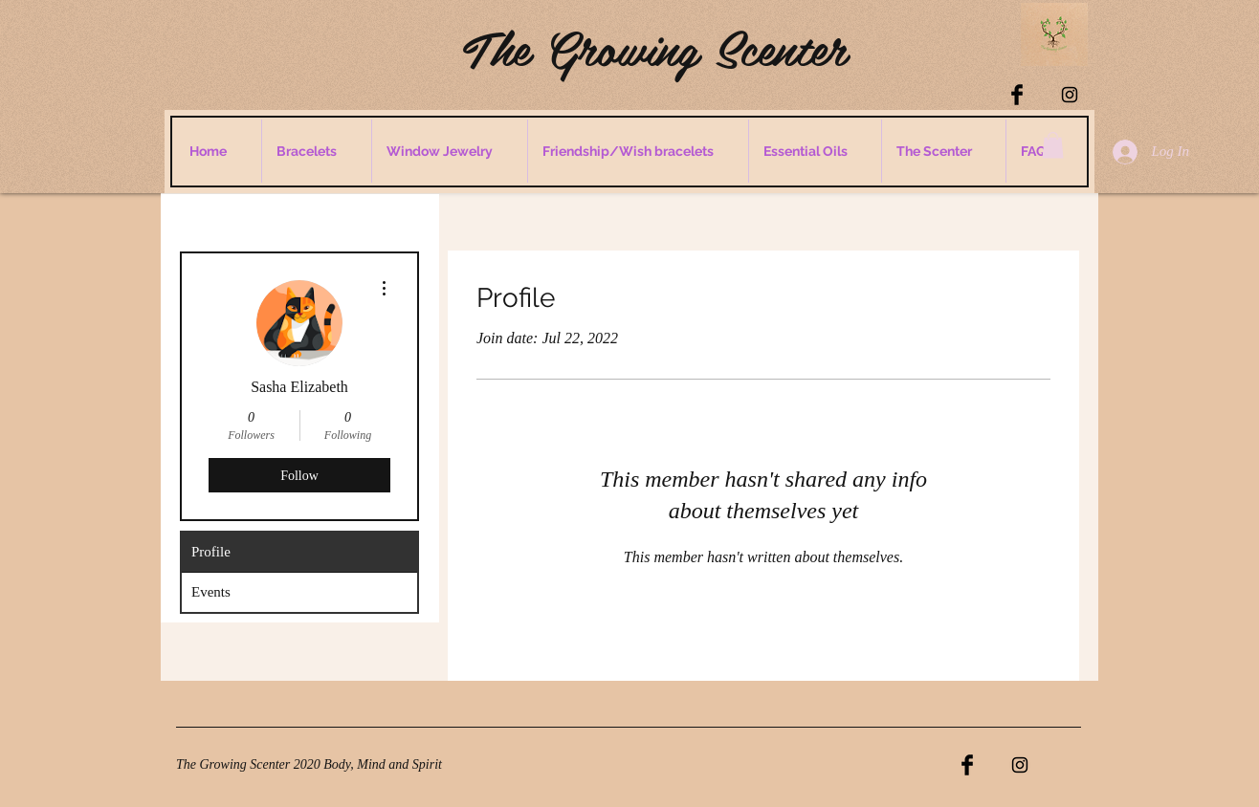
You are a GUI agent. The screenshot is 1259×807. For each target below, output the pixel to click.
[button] (1053, 145)
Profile (211, 551)
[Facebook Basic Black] (1016, 94)
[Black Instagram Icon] (1069, 94)
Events (211, 592)
